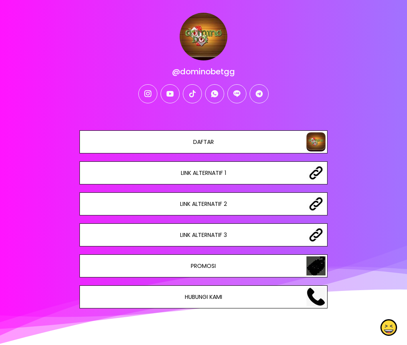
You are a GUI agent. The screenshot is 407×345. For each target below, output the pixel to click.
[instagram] (147, 93)
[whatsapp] (214, 93)
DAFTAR (203, 142)
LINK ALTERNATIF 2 (203, 204)
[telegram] (259, 93)
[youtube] (170, 93)
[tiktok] (192, 93)
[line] (236, 93)
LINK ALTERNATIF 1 (203, 173)
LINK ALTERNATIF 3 (203, 235)
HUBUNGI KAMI (203, 297)
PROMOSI (203, 266)
